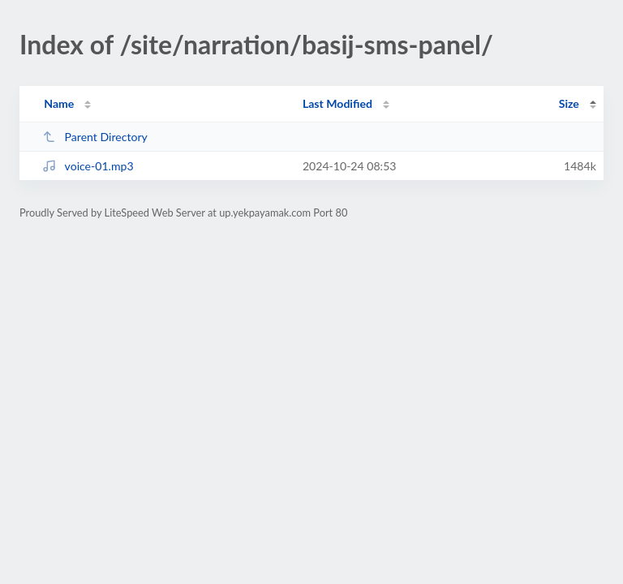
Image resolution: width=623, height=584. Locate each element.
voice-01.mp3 (87, 166)
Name (59, 103)
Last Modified (337, 103)
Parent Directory (95, 137)
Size (569, 103)
